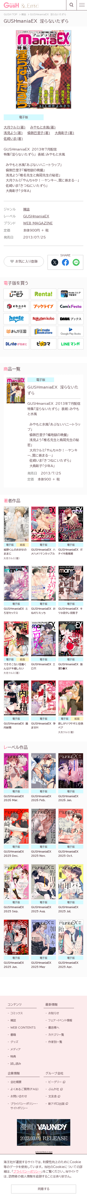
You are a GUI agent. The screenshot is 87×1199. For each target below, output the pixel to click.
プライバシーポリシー (27, 1171)
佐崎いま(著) (13, 138)
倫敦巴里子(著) (38, 133)
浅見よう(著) (13, 133)
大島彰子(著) (64, 133)
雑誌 (26, 209)
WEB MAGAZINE (38, 223)
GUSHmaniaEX (36, 216)
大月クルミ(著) (15, 127)
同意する (43, 1188)
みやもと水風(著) (43, 127)
